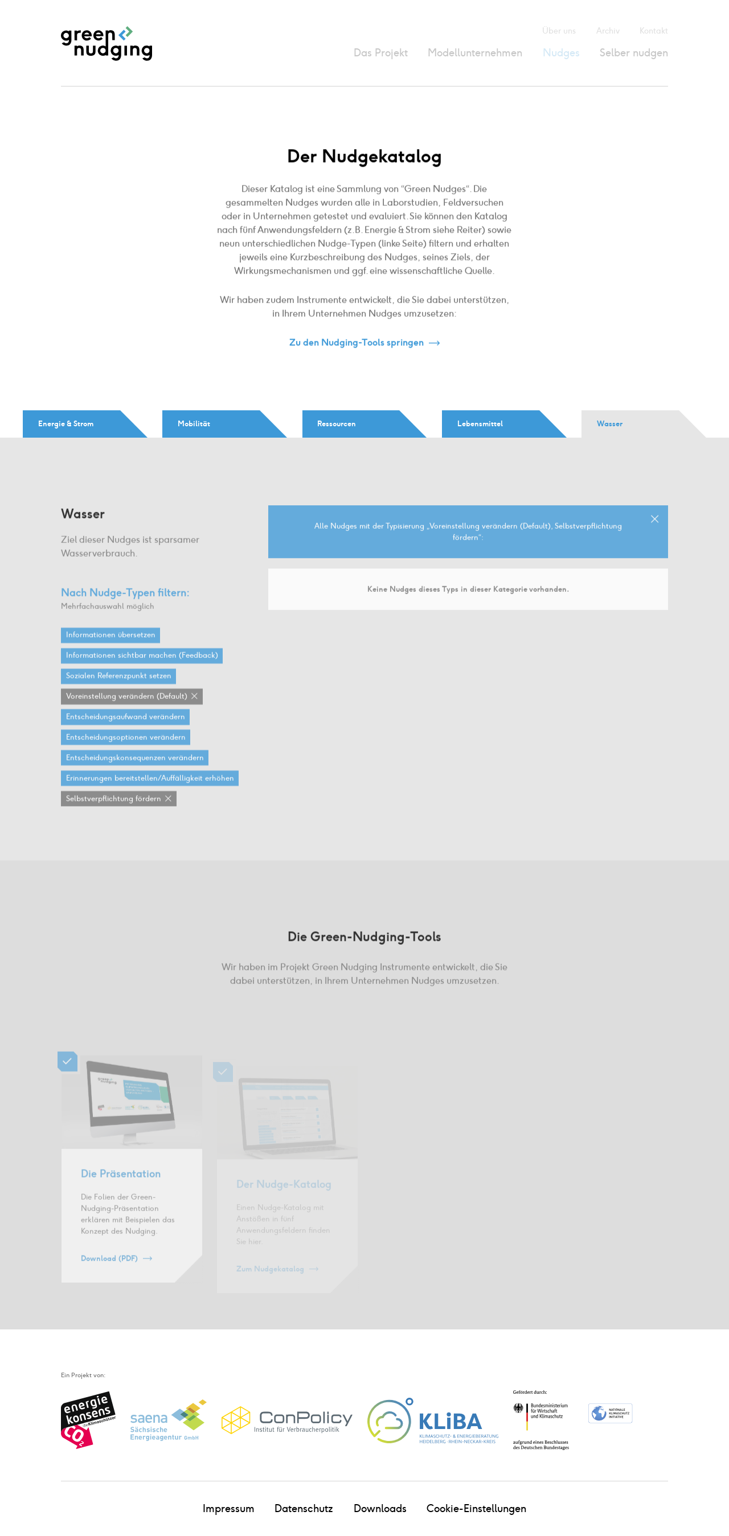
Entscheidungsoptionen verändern (126, 748)
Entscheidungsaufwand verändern (125, 727)
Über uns (559, 31)
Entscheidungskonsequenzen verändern (135, 768)
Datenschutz (304, 1508)
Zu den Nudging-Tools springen (356, 342)
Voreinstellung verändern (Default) (126, 707)
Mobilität (194, 423)
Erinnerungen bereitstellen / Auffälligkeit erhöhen (150, 789)
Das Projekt (381, 53)
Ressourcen (336, 423)
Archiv (608, 31)
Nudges (561, 53)
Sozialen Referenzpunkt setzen (118, 686)
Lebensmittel (480, 423)
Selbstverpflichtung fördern (113, 809)
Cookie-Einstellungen (476, 1508)
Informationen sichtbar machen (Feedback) (142, 666)
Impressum (229, 1508)
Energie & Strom (65, 423)
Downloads (380, 1508)
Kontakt (654, 31)
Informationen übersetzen (110, 645)
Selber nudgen (634, 53)
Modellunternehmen (475, 53)
